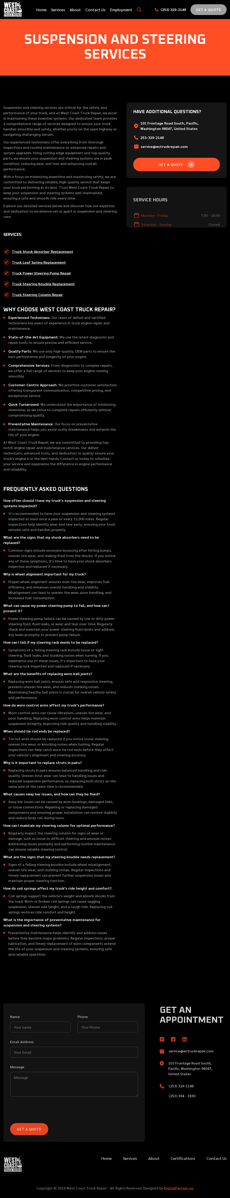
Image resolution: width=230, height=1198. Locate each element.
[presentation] (44, 1125)
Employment (121, 9)
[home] (13, 9)
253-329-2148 (152, 137)
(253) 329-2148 (173, 9)
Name (15, 1032)
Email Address (21, 1057)
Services (58, 9)
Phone (82, 1032)
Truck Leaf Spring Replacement (39, 262)
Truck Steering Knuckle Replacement (43, 283)
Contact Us (95, 9)
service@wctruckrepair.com (164, 146)
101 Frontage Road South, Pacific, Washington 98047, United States (190, 1078)
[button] (139, 9)
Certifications (183, 1167)
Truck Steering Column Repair (37, 294)
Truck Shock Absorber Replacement (42, 251)
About (75, 9)
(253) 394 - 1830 (182, 1105)
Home (41, 9)
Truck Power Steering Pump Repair (41, 273)
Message (17, 1082)
